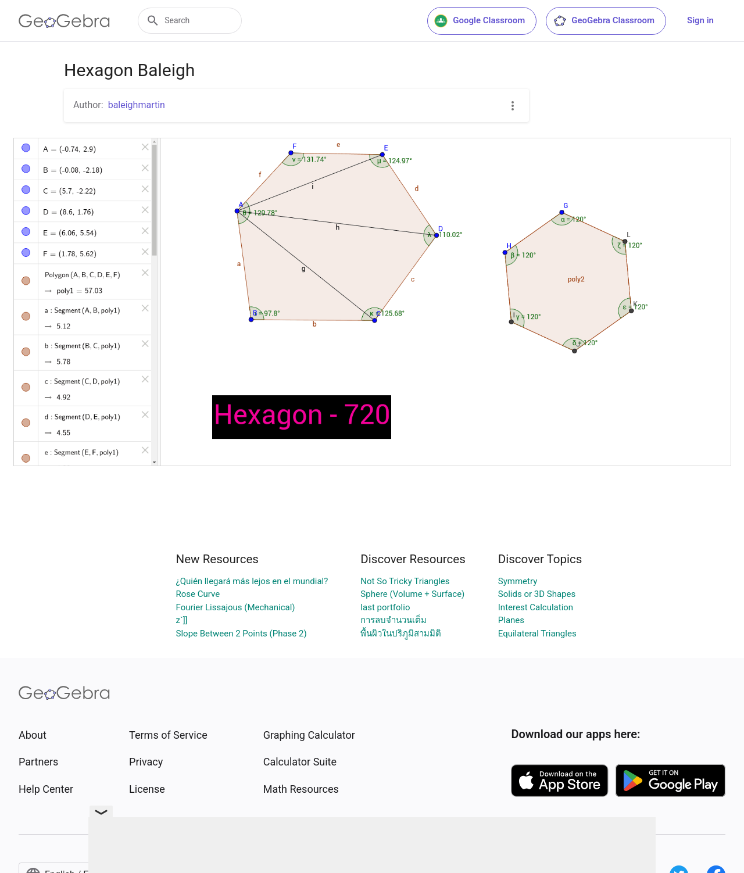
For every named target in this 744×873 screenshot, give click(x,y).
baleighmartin (136, 104)
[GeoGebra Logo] (64, 21)
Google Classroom (479, 21)
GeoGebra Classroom (603, 21)
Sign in (700, 20)
